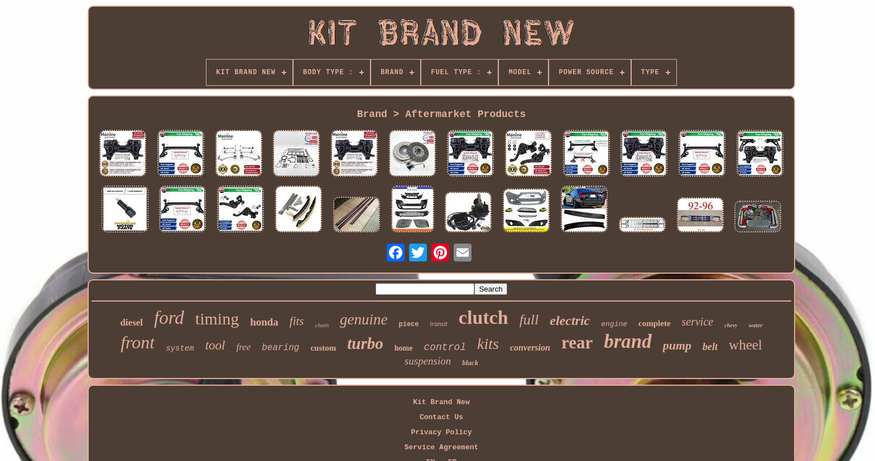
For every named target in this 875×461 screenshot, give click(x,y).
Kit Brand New (441, 402)
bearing (280, 348)
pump (677, 345)
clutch (483, 317)
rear (577, 342)
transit (439, 324)
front (138, 342)
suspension (428, 361)
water (756, 325)
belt (710, 346)
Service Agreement (442, 447)
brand (628, 341)
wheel (745, 344)
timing (217, 318)
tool (215, 345)
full (529, 320)
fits (297, 321)
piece (408, 324)
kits (488, 343)
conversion (530, 347)
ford (169, 318)
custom (323, 347)
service (698, 322)
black (470, 362)
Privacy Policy (441, 432)
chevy (730, 325)
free (243, 347)
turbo (365, 343)
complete (654, 323)
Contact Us (441, 417)
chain (322, 325)
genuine (363, 319)
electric (570, 320)
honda (264, 322)
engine (614, 324)
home (404, 348)
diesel (131, 322)
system (180, 348)
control (445, 347)
